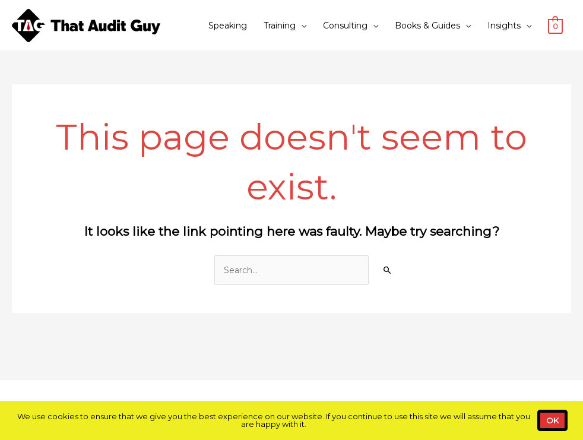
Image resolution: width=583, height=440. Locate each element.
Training (280, 25)
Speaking (227, 25)
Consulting (345, 25)
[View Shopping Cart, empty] (555, 25)
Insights (504, 25)
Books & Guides (427, 25)
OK (552, 420)
